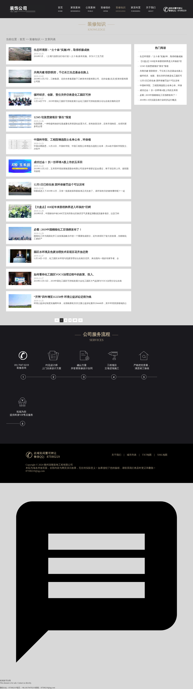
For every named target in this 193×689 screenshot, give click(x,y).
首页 (60, 9)
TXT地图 (147, 454)
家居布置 (135, 9)
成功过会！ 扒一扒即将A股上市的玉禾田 (159, 90)
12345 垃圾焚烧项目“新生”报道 (154, 66)
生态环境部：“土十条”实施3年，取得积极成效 (161, 56)
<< (57, 320)
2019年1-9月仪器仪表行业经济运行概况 (158, 100)
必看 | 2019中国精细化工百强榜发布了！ (158, 95)
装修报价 (105, 9)
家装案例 (75, 9)
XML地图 (162, 454)
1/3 (75, 320)
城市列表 (131, 454)
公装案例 (90, 9)
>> (80, 320)
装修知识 (120, 9)
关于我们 (150, 9)
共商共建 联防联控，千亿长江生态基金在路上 (161, 71)
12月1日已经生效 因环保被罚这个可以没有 (159, 81)
